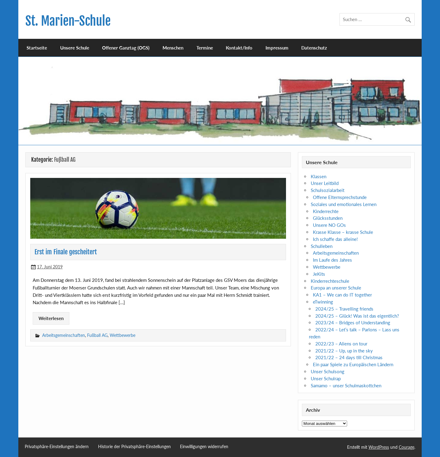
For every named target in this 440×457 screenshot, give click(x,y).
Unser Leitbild (325, 183)
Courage (406, 447)
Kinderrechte (326, 211)
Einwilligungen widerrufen (204, 446)
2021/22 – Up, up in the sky (344, 350)
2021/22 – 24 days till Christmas (349, 357)
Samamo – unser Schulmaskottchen (346, 385)
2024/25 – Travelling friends (344, 308)
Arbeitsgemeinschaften (63, 335)
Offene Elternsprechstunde (340, 197)
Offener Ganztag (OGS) (125, 47)
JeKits (319, 274)
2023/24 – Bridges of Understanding (352, 322)
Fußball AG (97, 335)
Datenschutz (314, 47)
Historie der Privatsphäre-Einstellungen (134, 446)
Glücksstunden (328, 218)
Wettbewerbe (122, 335)
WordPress (379, 447)
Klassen (318, 176)
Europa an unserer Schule (336, 287)
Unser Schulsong (327, 371)
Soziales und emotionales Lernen (343, 204)
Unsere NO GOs (329, 225)
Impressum (277, 47)
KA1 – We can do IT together (342, 294)
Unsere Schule (74, 47)
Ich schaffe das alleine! (335, 239)
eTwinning (323, 301)
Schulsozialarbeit (327, 190)
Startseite (37, 47)
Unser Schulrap (326, 378)
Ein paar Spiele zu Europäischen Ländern (353, 364)
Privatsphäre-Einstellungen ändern (57, 446)
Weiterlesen (51, 318)
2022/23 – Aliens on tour (341, 343)
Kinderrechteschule (330, 281)
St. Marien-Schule (68, 21)
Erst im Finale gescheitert (66, 252)
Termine (204, 47)
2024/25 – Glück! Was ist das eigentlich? (357, 316)
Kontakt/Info (239, 47)
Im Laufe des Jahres (332, 260)
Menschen (173, 47)
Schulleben (321, 246)
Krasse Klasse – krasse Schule (343, 232)
